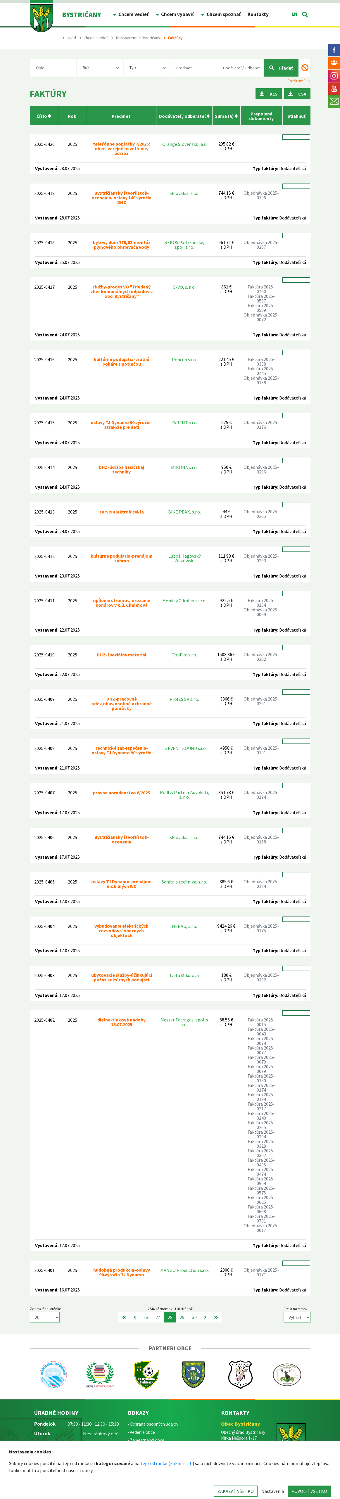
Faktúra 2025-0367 (261, 1153)
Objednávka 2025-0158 (261, 380)
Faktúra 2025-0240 (261, 1115)
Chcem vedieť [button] (133, 14)
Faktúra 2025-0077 (261, 1050)
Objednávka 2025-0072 (261, 317)
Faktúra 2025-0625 (261, 1199)
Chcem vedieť (96, 37)
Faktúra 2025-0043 (261, 1031)
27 (158, 1317)
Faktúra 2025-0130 (261, 1078)
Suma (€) (226, 116)
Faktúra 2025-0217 (261, 1106)
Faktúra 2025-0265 (261, 1125)
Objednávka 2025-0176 (261, 424)
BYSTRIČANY (81, 14)
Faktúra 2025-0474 (261, 1171)
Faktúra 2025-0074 (261, 1040)
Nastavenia (272, 1491)
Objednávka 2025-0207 (261, 244)
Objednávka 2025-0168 (261, 839)
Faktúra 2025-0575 (261, 1190)
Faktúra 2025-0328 (261, 1143)
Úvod (71, 37)
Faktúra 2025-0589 (261, 307)
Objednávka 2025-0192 (261, 977)
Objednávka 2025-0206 (261, 469)
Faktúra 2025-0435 (261, 1162)
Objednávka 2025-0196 (261, 195)
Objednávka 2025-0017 (261, 1228)
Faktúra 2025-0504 (261, 1181)
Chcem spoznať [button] (223, 14)
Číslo (44, 116)
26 (145, 1317)
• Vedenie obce (141, 1432)
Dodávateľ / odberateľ (184, 116)
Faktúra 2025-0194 (261, 1097)
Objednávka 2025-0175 (261, 928)
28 (170, 1317)
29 (182, 1317)
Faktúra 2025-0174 (261, 1087)
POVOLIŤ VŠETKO (309, 1491)
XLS (268, 94)
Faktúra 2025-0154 (261, 602)
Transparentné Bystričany (137, 37)
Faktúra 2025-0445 (261, 371)
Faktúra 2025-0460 (261, 289)
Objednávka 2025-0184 (261, 884)
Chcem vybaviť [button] (177, 14)
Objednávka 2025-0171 (261, 1272)
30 (194, 1317)
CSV (297, 94)
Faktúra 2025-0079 (261, 1059)
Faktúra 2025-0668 (261, 1209)
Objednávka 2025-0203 (261, 558)
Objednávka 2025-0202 (261, 656)
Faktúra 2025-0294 (261, 1134)
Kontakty (258, 14)
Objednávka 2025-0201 (261, 701)
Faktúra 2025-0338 (261, 361)
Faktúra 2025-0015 (261, 1022)
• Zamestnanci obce (145, 1440)
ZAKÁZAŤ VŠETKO (236, 1491)
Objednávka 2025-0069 (261, 612)
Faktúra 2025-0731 (261, 1218)
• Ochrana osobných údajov (152, 1424)
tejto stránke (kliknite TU (167, 1463)
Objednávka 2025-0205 (261, 514)
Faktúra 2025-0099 (261, 1069)
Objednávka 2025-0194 (261, 794)
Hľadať (281, 68)
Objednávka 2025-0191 (261, 750)
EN (294, 14)
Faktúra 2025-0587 (261, 298)
